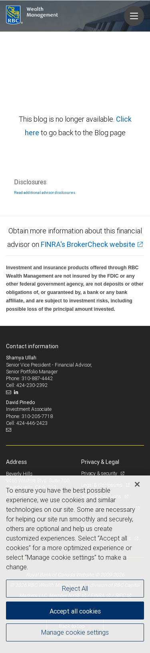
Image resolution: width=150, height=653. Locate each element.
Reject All (75, 588)
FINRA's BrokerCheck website (88, 244)
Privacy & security (99, 473)
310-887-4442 (37, 378)
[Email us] (9, 392)
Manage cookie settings (75, 632)
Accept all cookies (75, 611)
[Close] (137, 484)
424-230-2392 (32, 385)
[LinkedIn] (17, 392)
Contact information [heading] (32, 346)
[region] (75, 564)
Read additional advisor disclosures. (45, 192)
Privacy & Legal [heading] (100, 462)
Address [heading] (16, 462)
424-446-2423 (32, 423)
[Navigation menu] (134, 16)
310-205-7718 (37, 416)
